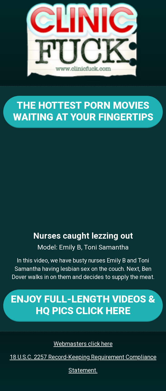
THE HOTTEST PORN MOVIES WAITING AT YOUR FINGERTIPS (83, 111)
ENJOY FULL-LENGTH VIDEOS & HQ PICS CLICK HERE (83, 305)
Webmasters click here (83, 343)
